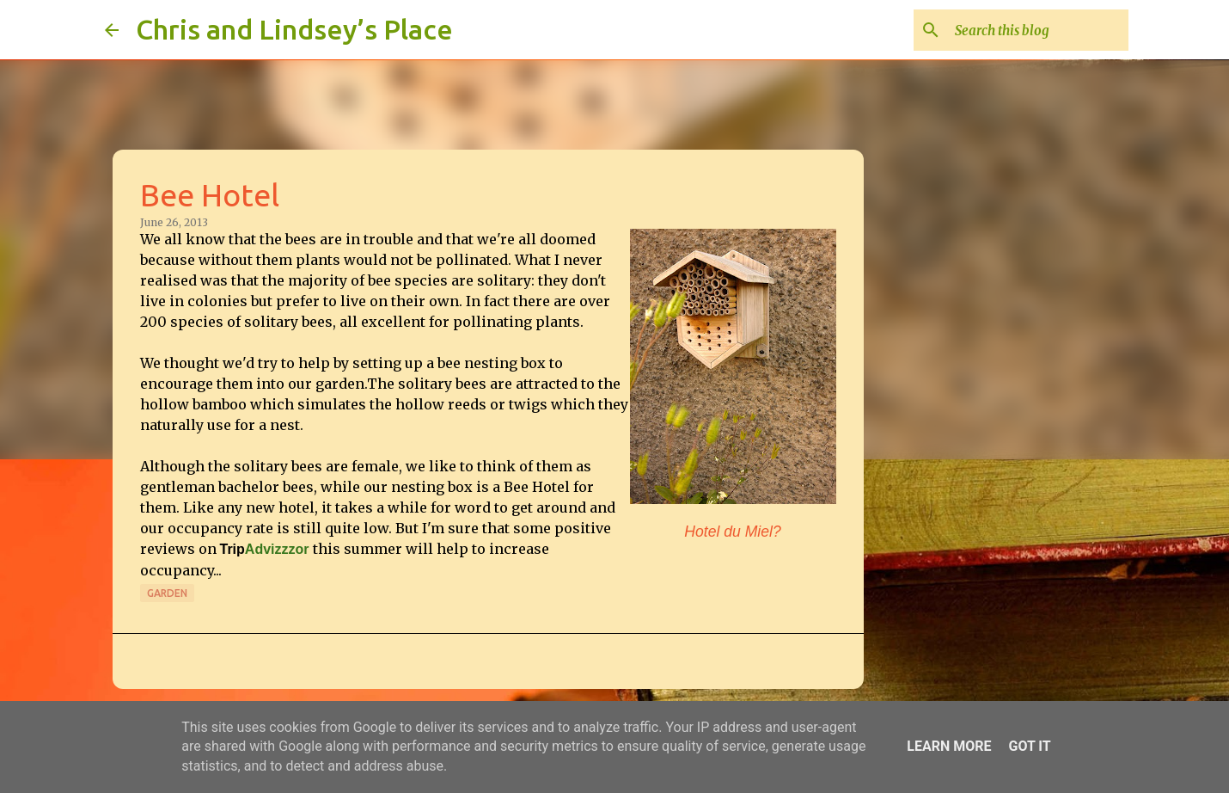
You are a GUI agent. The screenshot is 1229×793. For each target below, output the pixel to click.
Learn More (949, 746)
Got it (1029, 746)
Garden (167, 593)
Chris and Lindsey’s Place (294, 29)
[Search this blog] (1038, 30)
